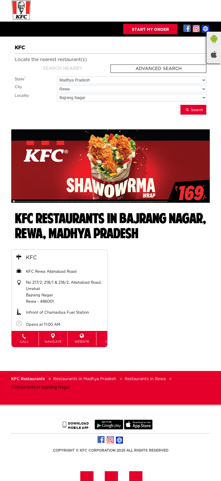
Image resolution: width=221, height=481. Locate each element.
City (18, 87)
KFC (31, 257)
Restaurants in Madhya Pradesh (84, 379)
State (20, 78)
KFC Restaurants (28, 379)
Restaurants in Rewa (145, 379)
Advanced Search (159, 69)
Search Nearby (62, 68)
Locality (22, 96)
